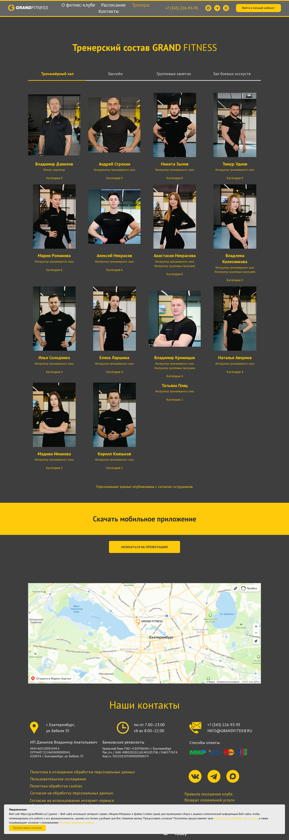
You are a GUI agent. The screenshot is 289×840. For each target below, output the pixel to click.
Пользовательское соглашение (58, 779)
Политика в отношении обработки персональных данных (82, 772)
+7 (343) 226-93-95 (181, 8)
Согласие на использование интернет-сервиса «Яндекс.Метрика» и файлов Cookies (72, 803)
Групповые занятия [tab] (174, 73)
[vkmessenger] (208, 8)
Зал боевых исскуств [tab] (232, 73)
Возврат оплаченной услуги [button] (209, 800)
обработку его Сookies (243, 818)
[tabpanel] (144, 284)
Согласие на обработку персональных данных (71, 793)
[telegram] (217, 8)
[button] (144, 547)
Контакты (109, 11)
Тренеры (141, 5)
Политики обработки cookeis (76, 822)
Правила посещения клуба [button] (208, 794)
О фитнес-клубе (78, 5)
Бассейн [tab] (115, 73)
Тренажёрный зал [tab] (57, 73)
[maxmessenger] (226, 8)
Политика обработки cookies (56, 786)
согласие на (221, 818)
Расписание (113, 5)
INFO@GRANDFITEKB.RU (229, 730)
